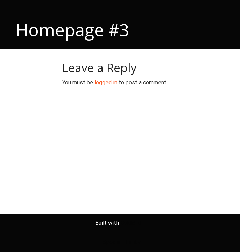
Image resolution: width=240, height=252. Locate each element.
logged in (105, 82)
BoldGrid (130, 222)
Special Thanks (122, 242)
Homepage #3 (72, 29)
